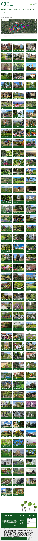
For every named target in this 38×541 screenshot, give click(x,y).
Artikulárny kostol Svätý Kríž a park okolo (30, 475)
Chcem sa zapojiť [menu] (16, 9)
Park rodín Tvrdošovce (17, 98)
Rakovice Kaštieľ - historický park (18, 418)
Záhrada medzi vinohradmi (30, 319)
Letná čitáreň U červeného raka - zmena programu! (31, 51)
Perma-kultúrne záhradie (5, 183)
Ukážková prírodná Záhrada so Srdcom (6, 261)
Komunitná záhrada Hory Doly (30, 261)
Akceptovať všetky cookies (6, 539)
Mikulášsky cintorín (4, 156)
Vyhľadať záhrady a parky (19, 39)
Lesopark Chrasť (28, 309)
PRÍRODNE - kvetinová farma (6, 299)
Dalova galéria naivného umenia (19, 50)
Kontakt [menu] (3, 12)
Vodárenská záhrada (5, 136)
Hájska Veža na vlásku (17, 192)
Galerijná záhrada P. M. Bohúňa (31, 349)
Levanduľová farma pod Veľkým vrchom (7, 222)
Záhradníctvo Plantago (29, 378)
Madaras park (28, 136)
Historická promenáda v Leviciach (17, 319)
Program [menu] (4, 9)
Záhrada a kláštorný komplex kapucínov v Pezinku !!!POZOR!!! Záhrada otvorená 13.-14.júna (31, 147)
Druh (11, 36)
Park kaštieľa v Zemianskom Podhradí (30, 369)
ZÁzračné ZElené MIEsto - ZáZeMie (6, 146)
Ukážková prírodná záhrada (18, 156)
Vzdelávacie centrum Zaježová (6, 436)
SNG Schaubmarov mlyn (5, 388)
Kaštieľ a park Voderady (29, 183)
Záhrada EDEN (16, 183)
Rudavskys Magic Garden (18, 174)
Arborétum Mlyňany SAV (30, 79)
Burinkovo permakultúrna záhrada (5, 212)
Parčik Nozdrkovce (17, 212)
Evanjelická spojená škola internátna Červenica (18, 369)
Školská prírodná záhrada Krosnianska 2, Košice (5, 485)
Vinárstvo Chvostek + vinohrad (18, 427)
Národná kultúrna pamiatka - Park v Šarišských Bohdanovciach (30, 290)
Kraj (2, 36)
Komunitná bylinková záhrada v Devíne (6, 108)
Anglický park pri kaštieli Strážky (31, 201)
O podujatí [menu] (9, 9)
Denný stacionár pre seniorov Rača (6, 369)
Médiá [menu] (22, 9)
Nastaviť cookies (16, 539)
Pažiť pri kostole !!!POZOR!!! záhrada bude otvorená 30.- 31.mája (6, 251)
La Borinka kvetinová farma (6, 349)
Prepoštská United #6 (29, 484)
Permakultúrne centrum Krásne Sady (19, 108)
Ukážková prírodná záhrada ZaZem (18, 241)
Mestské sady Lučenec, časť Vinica (6, 340)
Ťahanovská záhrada (5, 319)
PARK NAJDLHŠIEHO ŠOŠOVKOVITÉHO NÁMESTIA (30, 127)
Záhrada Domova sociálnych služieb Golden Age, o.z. (30, 456)
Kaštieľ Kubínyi (4, 427)
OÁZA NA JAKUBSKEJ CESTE (18, 494)
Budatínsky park (28, 174)
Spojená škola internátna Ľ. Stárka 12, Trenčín (30, 251)
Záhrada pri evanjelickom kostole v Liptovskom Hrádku (30, 70)
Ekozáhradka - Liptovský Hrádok (6, 79)
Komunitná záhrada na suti (30, 165)
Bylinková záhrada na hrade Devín (18, 310)
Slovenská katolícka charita (6, 174)
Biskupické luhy (28, 88)
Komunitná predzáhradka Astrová (18, 398)
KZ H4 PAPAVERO (4, 165)
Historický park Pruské (17, 261)
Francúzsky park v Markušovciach (16, 202)
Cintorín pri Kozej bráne (29, 117)
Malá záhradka (16, 445)
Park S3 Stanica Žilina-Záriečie (18, 299)
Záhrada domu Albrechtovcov (18, 88)
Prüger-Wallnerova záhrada (6, 60)
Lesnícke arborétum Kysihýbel (30, 192)
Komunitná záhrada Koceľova (18, 388)
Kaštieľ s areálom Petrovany (6, 98)
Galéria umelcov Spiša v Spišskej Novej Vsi (17, 136)
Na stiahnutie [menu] (28, 9)
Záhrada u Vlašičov (4, 398)
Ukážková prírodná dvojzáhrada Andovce (31, 300)
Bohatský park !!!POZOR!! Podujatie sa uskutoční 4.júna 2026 (6, 202)
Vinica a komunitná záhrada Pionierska (30, 108)
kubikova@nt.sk (22, 526)
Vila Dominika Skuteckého (30, 98)
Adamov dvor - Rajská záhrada (31, 445)
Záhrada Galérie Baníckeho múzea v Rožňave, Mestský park (19, 349)
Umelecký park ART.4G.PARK (18, 117)
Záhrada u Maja (4, 117)
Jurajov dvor (16, 79)
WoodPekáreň (28, 427)
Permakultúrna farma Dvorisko (31, 339)
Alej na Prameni (4, 192)
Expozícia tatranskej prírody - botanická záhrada (6, 379)
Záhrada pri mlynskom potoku (18, 436)
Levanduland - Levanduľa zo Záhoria (30, 408)
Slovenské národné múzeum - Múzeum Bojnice (30, 389)
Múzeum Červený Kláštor (30, 398)
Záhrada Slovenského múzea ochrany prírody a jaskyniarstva (6, 359)
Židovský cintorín (16, 126)
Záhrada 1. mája (4, 309)
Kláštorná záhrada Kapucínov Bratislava (18, 456)
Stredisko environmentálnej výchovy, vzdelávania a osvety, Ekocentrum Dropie (30, 330)
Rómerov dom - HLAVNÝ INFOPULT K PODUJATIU (5, 51)
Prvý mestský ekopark (5, 417)
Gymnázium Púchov (29, 436)
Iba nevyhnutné (24, 539)
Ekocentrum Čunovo (17, 250)
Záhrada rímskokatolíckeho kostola (6, 89)
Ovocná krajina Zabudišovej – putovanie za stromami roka (18, 408)
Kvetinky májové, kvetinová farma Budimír (18, 222)
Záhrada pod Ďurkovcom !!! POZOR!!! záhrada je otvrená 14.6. (6, 446)
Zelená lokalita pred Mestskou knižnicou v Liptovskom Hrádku (6, 495)
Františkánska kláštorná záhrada (17, 60)
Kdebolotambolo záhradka (18, 165)
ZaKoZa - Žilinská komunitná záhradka (30, 212)
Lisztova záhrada (28, 60)
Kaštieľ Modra (16, 378)
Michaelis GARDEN (4, 456)
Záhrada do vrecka (17, 339)
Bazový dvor (3, 126)
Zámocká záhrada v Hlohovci (30, 156)
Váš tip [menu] (33, 9)
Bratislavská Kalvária (29, 417)
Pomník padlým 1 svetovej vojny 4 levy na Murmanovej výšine (19, 485)
